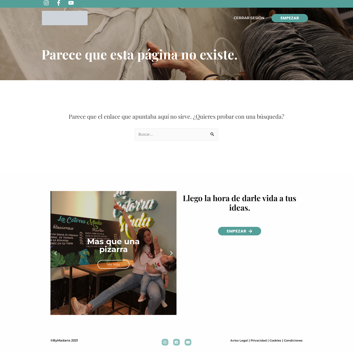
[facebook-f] (62, 3)
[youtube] (74, 3)
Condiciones (292, 340)
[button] (55, 253)
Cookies (273, 340)
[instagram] (49, 3)
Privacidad (255, 340)
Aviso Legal (234, 340)
